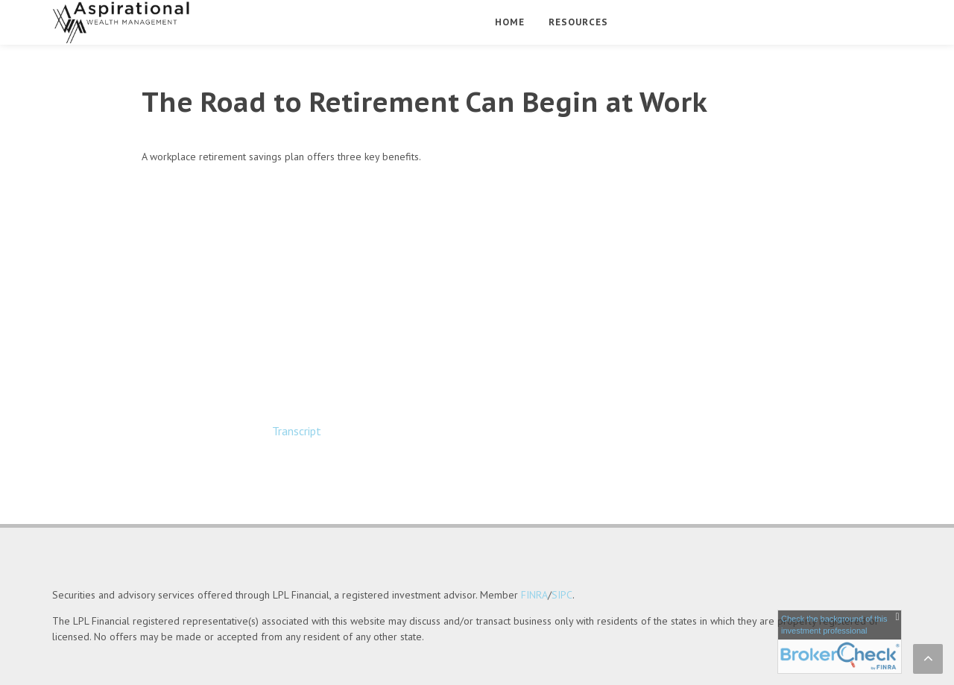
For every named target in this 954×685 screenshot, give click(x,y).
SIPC (562, 553)
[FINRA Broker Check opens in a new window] (839, 642)
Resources (578, 22)
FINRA (534, 553)
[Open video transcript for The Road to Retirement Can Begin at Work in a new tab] (296, 431)
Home (510, 22)
